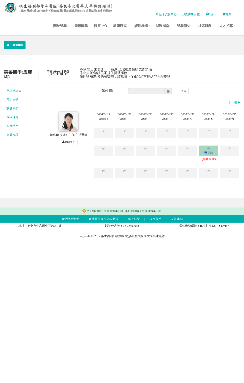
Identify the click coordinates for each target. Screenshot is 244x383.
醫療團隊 (81, 26)
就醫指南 (163, 26)
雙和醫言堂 (191, 14)
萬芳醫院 (134, 219)
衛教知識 (12, 134)
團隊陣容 (12, 117)
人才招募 (227, 26)
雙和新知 (184, 26)
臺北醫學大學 (70, 219)
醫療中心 (100, 26)
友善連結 (177, 219)
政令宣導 (155, 219)
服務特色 (12, 125)
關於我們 (12, 108)
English (211, 14)
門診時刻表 (14, 90)
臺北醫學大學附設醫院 (103, 219)
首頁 (226, 14)
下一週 (234, 102)
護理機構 (142, 26)
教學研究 (121, 26)
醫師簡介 (68, 142)
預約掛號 (12, 99)
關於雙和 (61, 26)
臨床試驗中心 (166, 14)
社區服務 (205, 26)
